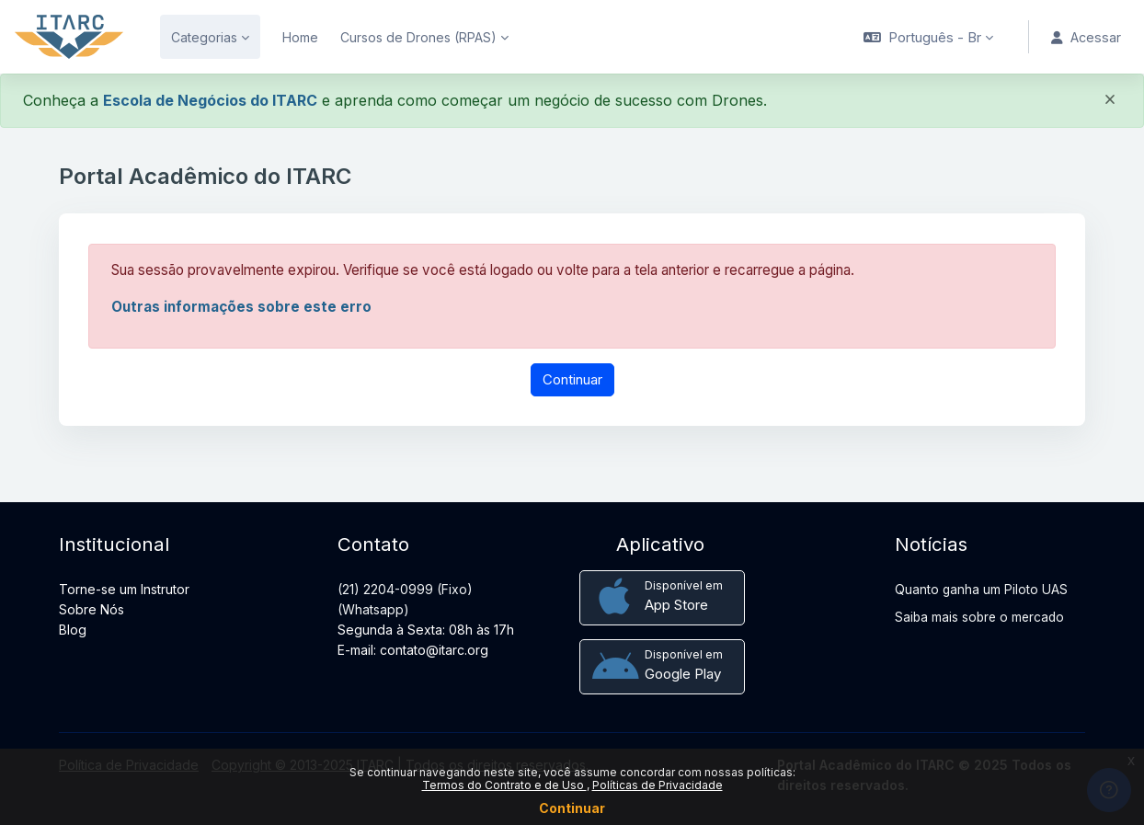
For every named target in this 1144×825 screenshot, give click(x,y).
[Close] (1110, 102)
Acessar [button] (1082, 37)
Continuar (572, 808)
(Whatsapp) (373, 609)
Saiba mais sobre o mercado (979, 617)
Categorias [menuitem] (204, 37)
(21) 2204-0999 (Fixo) (405, 589)
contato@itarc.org (434, 650)
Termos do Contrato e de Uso (504, 785)
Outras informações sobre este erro (244, 308)
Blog (72, 629)
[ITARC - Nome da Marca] (69, 37)
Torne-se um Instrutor (124, 589)
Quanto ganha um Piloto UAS (981, 589)
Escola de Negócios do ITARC (210, 100)
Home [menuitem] (300, 37)
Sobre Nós (91, 609)
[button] (921, 37)
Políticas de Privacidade (657, 785)
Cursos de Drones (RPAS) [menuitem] (418, 37)
